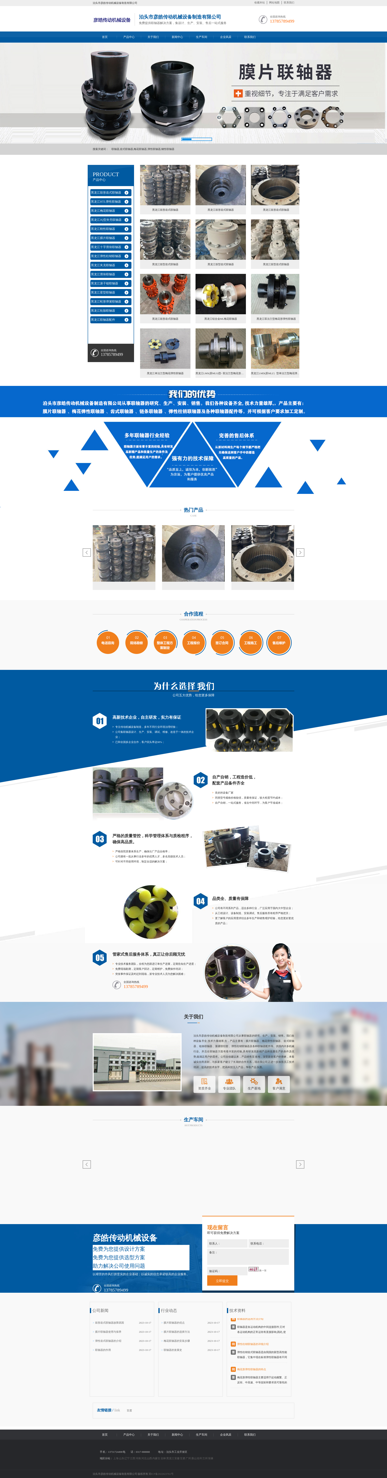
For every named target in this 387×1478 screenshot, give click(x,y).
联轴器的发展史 (173, 1349)
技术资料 (237, 1310)
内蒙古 (156, 1458)
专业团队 (229, 1083)
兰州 (205, 1458)
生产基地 (254, 1083)
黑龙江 (170, 1458)
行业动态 (169, 1310)
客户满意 (279, 1083)
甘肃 (183, 1458)
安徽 (177, 1458)
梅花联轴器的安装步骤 (177, 1340)
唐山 (194, 1458)
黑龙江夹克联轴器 (103, 265)
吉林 (163, 1458)
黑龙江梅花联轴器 (103, 210)
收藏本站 (259, 2)
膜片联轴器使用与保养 (108, 1331)
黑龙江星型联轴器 (103, 292)
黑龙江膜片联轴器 (103, 238)
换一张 (262, 1270)
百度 (129, 1410)
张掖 (210, 1458)
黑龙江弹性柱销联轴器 (106, 256)
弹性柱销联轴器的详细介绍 (253, 1346)
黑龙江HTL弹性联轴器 (106, 201)
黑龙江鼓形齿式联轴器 (106, 192)
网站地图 (274, 2)
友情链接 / (105, 1410)
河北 (144, 1458)
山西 (149, 1458)
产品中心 (129, 37)
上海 (116, 1458)
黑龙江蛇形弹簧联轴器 (106, 301)
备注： (248, 1257)
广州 (188, 1458)
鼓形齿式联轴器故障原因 (109, 1322)
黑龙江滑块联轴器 (103, 274)
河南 (138, 1458)
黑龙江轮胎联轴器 (103, 310)
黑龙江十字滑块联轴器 (106, 247)
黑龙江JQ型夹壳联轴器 (106, 219)
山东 (122, 1458)
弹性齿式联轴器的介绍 (108, 1340)
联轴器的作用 (103, 1349)
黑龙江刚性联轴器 (103, 228)
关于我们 (153, 37)
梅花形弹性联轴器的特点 (251, 1371)
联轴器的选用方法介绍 (250, 1321)
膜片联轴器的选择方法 (177, 1331)
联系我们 (289, 2)
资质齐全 (204, 1083)
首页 (105, 37)
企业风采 (225, 37)
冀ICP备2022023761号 (161, 1473)
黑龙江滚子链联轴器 (104, 283)
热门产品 (193, 510)
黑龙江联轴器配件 (103, 319)
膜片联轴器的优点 (174, 1322)
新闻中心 (177, 37)
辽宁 (127, 1458)
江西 (133, 1458)
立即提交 (222, 1281)
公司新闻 (100, 1310)
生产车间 (201, 37)
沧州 (199, 1458)
